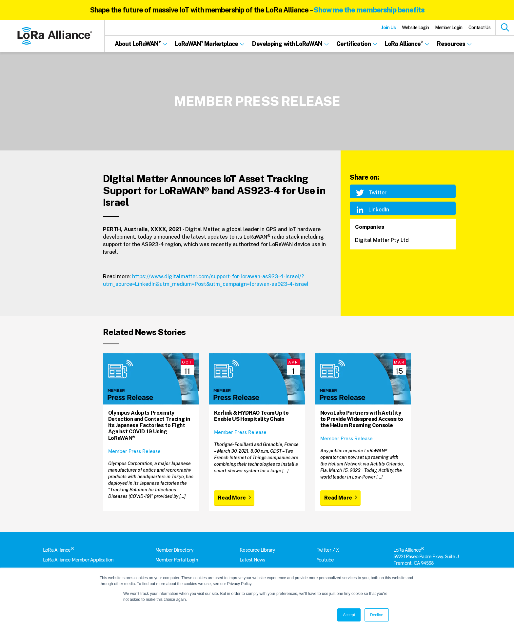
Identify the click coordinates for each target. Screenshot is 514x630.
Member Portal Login (176, 559)
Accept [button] (349, 615)
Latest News (252, 559)
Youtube (325, 559)
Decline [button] (376, 615)
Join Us (388, 27)
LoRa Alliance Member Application (78, 559)
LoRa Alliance (58, 550)
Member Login (448, 27)
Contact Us (479, 27)
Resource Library (257, 550)
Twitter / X (328, 550)
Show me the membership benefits (369, 10)
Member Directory (174, 550)
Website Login (415, 27)
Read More (232, 498)
